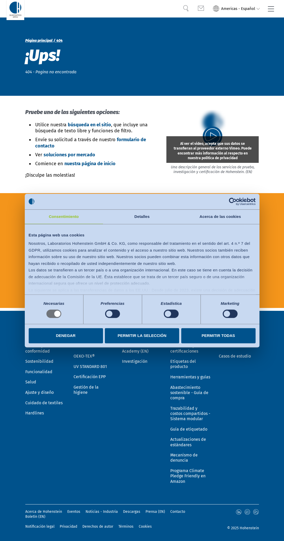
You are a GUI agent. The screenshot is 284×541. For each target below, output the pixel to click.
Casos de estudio (235, 352)
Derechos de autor (97, 526)
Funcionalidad (38, 368)
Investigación (134, 357)
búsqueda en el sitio (89, 125)
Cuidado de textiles (44, 400)
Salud (30, 379)
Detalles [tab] (141, 216)
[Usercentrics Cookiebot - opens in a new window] (233, 201)
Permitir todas (218, 335)
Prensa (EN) (155, 511)
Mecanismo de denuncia (184, 456)
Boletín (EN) (35, 516)
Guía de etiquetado (188, 427)
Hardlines (34, 410)
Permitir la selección (142, 335)
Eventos (73, 511)
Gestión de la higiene (86, 387)
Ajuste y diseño (39, 389)
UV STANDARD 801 (90, 362)
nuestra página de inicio (90, 164)
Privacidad (68, 526)
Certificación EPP (90, 373)
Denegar (65, 335)
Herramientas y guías (190, 373)
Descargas (131, 511)
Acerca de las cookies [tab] (220, 216)
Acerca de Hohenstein (43, 511)
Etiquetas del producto (183, 360)
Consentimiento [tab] (64, 216)
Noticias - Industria (102, 511)
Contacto (177, 511)
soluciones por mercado (69, 155)
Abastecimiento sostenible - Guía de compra (189, 390)
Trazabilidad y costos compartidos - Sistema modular (190, 411)
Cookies (145, 526)
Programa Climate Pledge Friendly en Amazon (188, 476)
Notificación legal (40, 526)
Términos (126, 526)
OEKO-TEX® (84, 352)
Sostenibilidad (39, 357)
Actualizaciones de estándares (188, 441)
